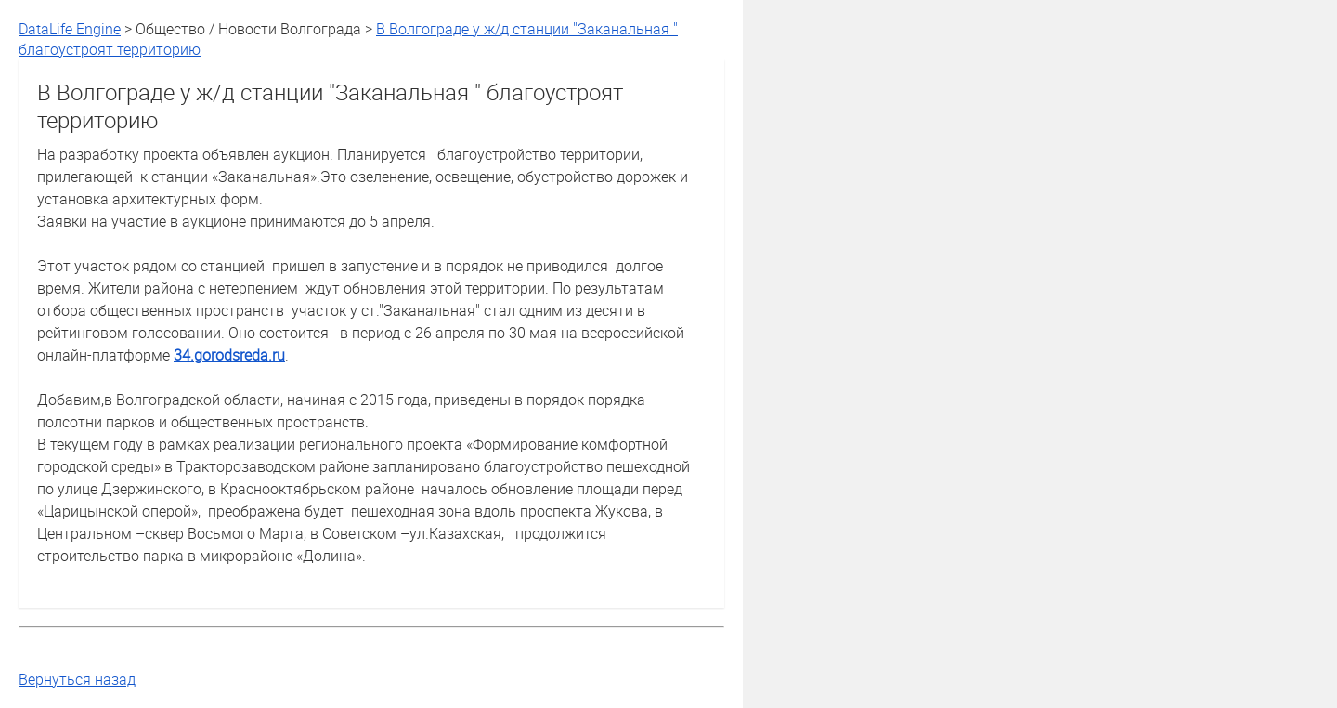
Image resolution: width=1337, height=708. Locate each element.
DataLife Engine (70, 29)
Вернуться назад (77, 679)
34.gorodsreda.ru (229, 355)
